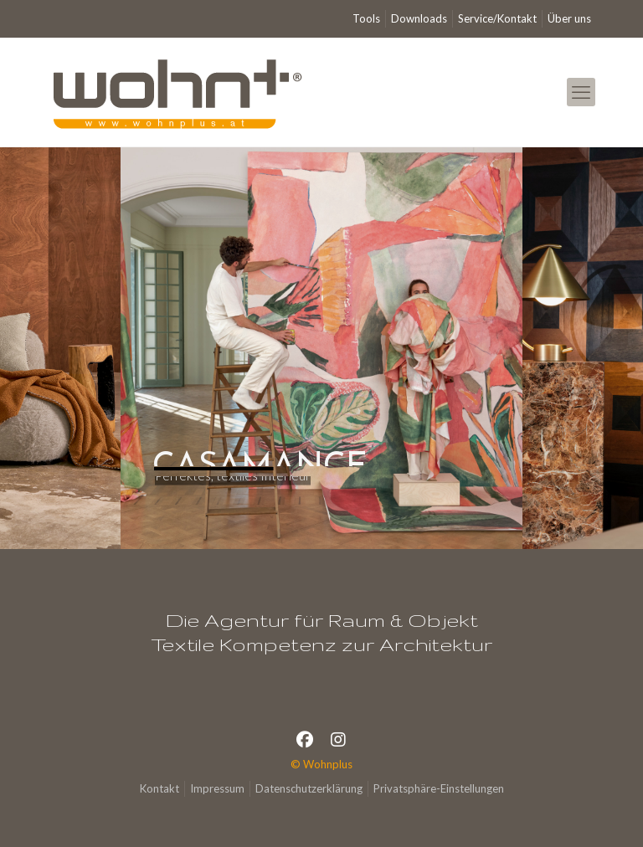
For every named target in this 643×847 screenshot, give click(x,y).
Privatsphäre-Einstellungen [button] (438, 788)
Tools (366, 18)
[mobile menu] (581, 92)
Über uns (569, 18)
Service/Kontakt (497, 18)
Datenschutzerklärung (309, 788)
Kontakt (159, 788)
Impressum (217, 788)
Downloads (419, 18)
